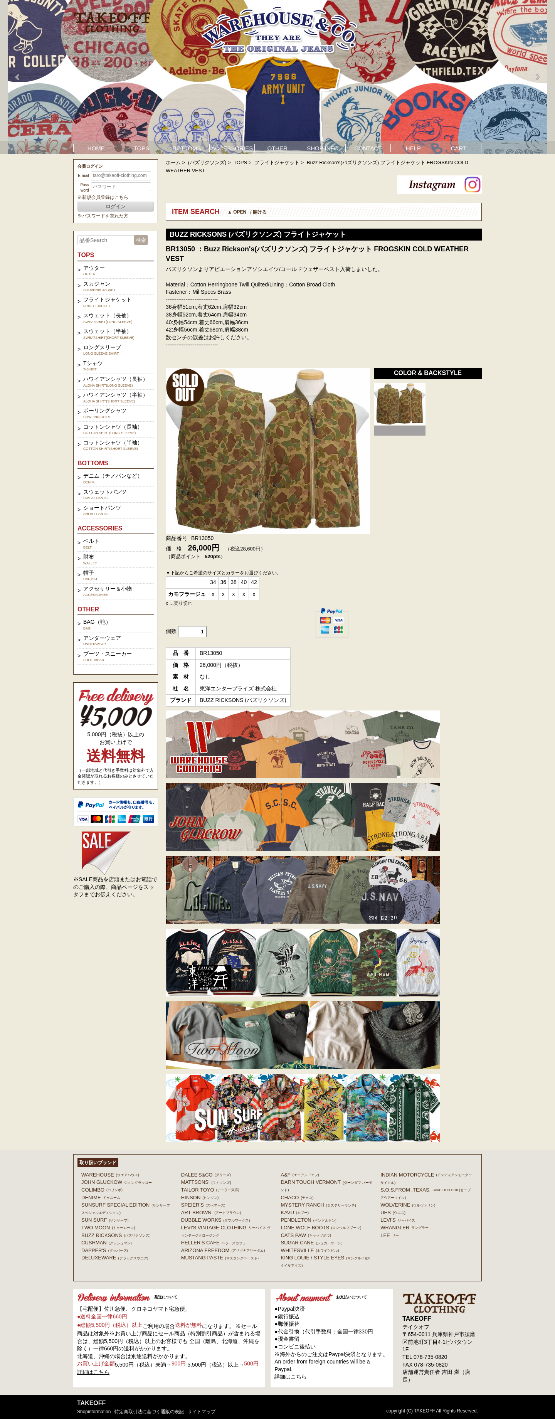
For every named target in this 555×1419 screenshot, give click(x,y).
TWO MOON (108, 1227)
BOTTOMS (187, 148)
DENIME (100, 1197)
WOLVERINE (407, 1205)
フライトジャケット (276, 162)
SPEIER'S (203, 1205)
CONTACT (368, 148)
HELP (413, 148)
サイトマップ (201, 1411)
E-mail (83, 175)
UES (392, 1212)
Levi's (397, 1220)
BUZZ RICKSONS (115, 1235)
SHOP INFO (322, 148)
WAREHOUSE (110, 1175)
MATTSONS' (206, 1182)
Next (537, 77)
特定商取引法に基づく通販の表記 (149, 1411)
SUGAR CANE (311, 1243)
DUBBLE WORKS (215, 1220)
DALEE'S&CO (206, 1175)
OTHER (277, 148)
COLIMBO (102, 1190)
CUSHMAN (106, 1243)
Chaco (297, 1197)
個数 (171, 631)
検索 (141, 240)
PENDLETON (308, 1220)
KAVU (294, 1212)
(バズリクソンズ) (207, 162)
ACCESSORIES (232, 148)
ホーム (173, 162)
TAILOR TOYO (210, 1190)
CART (459, 148)
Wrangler (404, 1227)
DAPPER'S (104, 1250)
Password (84, 187)
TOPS (142, 148)
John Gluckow (116, 1182)
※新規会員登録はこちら (102, 197)
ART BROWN (211, 1212)
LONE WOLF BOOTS (321, 1227)
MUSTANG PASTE (220, 1258)
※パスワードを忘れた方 (102, 216)
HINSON (200, 1197)
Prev (18, 77)
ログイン (116, 206)
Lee (389, 1235)
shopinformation (94, 1411)
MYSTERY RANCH (318, 1205)
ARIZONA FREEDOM (223, 1250)
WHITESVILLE (310, 1250)
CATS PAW (306, 1235)
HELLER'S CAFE (213, 1243)
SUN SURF (104, 1220)
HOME (96, 148)
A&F (300, 1175)
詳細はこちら (93, 1372)
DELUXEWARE (114, 1258)
